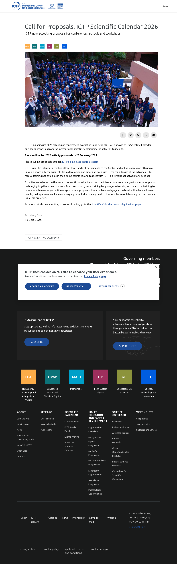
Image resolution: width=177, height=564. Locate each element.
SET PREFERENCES (109, 289)
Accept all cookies (42, 289)
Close (156, 270)
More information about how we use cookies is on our (65, 279)
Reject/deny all (76, 289)
